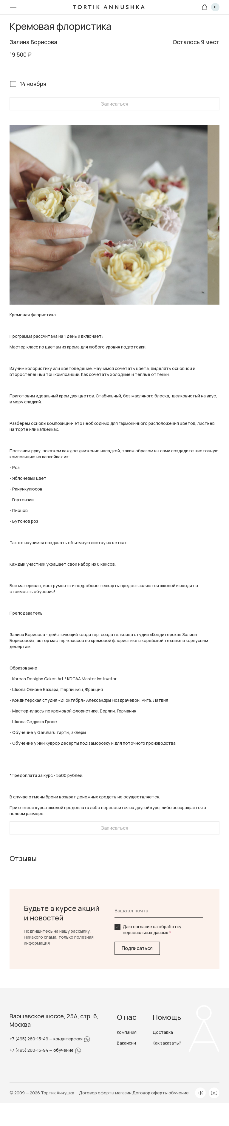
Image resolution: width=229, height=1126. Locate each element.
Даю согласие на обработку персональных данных (152, 929)
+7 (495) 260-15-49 (29, 1039)
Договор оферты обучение (160, 1093)
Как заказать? (167, 1043)
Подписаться (137, 948)
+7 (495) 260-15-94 (29, 1050)
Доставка (163, 1032)
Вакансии (126, 1043)
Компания (127, 1032)
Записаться (114, 104)
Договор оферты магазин (105, 1093)
